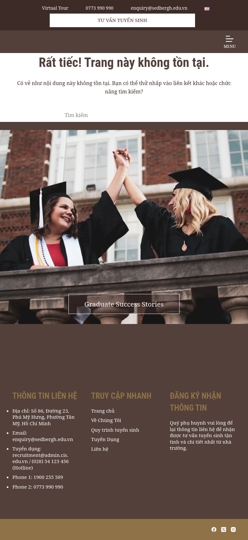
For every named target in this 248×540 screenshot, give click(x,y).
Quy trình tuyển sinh (115, 430)
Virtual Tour (55, 8)
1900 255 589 (48, 477)
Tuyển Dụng (105, 439)
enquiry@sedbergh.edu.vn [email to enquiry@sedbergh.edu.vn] (159, 8)
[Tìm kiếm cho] (117, 115)
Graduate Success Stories (123, 303)
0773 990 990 (48, 486)
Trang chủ (102, 411)
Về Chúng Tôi (106, 420)
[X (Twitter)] (223, 529)
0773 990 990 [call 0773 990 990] (100, 8)
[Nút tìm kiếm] (182, 115)
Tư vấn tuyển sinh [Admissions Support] (122, 20)
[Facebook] (214, 529)
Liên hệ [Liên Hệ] (99, 449)
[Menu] (230, 42)
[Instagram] (233, 529)
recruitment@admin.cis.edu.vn (40, 458)
